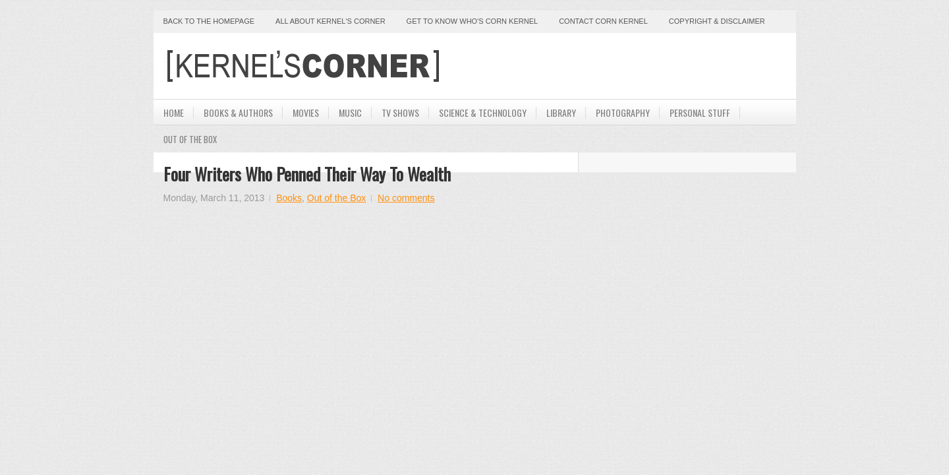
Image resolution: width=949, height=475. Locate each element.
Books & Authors (238, 112)
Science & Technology (483, 112)
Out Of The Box (190, 139)
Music (350, 112)
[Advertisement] (632, 66)
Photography (623, 112)
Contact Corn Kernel (603, 21)
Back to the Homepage (209, 21)
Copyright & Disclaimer (717, 21)
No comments (406, 198)
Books (289, 198)
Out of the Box (336, 198)
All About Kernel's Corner (330, 21)
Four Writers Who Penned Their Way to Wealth (307, 173)
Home (173, 112)
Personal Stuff (700, 112)
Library (561, 112)
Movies (306, 112)
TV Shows (400, 112)
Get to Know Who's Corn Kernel (472, 21)
